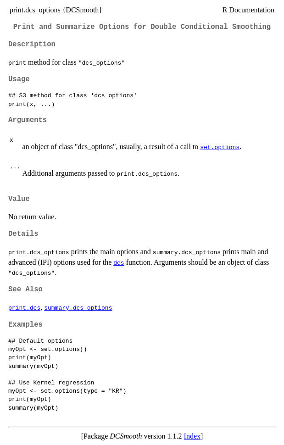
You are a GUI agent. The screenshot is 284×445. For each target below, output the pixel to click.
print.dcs (24, 307)
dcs (118, 262)
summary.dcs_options (78, 307)
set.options (219, 147)
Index (192, 436)
